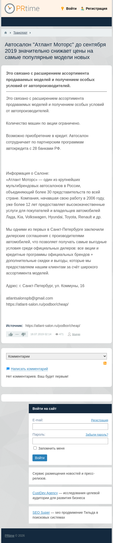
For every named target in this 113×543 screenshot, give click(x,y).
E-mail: (37, 420)
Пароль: (38, 434)
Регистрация (99, 420)
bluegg (76, 334)
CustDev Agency (45, 493)
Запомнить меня (51, 448)
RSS (105, 363)
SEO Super (41, 512)
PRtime (9, 535)
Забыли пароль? (97, 434)
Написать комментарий (29, 369)
